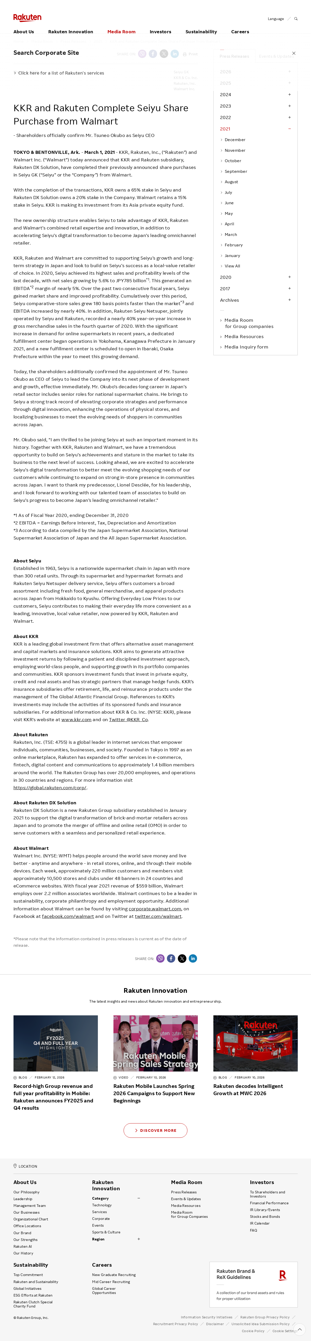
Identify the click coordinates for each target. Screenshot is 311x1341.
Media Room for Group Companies (189, 1214)
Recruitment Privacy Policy (175, 1324)
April (227, 223)
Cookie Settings (285, 1331)
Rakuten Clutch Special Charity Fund (33, 1304)
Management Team (29, 1206)
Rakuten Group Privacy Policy (265, 1317)
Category (100, 1198)
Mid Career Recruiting (111, 1282)
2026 (225, 71)
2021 (98, 41)
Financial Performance (269, 1203)
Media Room (121, 25)
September (233, 171)
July (226, 192)
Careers (240, 25)
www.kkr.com (77, 719)
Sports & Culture (106, 1232)
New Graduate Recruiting (114, 1275)
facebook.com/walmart (68, 916)
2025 (225, 83)
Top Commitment (28, 1275)
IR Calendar (260, 1223)
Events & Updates (276, 56)
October (230, 160)
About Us (23, 25)
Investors (160, 25)
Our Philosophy (26, 1192)
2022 (225, 117)
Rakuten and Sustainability (35, 1282)
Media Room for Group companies (249, 323)
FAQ (253, 1230)
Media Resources (244, 336)
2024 (225, 94)
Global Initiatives (27, 1288)
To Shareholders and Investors (267, 1194)
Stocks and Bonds (265, 1216)
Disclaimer (215, 1324)
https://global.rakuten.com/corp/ (49, 787)
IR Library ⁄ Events (265, 1210)
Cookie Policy (253, 1331)
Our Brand (22, 1233)
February (231, 244)
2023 (225, 106)
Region (98, 1239)
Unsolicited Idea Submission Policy (261, 1324)
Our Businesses (26, 1212)
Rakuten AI (22, 1246)
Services (99, 1212)
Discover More (155, 1130)
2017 (225, 288)
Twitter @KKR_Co (128, 719)
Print (190, 54)
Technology (102, 1205)
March (228, 234)
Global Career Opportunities (104, 1290)
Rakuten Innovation (70, 25)
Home (18, 41)
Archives (229, 300)
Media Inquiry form (246, 347)
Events (98, 1225)
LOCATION (25, 1166)
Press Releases (73, 41)
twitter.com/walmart (158, 916)
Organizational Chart (30, 1219)
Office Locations (27, 1226)
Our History (23, 1253)
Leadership (22, 1199)
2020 (226, 277)
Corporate (101, 1219)
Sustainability (201, 25)
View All (230, 265)
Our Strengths (25, 1240)
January (230, 255)
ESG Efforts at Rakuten (33, 1295)
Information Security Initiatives (207, 1317)
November (233, 150)
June (227, 202)
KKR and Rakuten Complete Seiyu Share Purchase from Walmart (165, 41)
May (226, 213)
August (229, 181)
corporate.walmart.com (155, 908)
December (233, 139)
